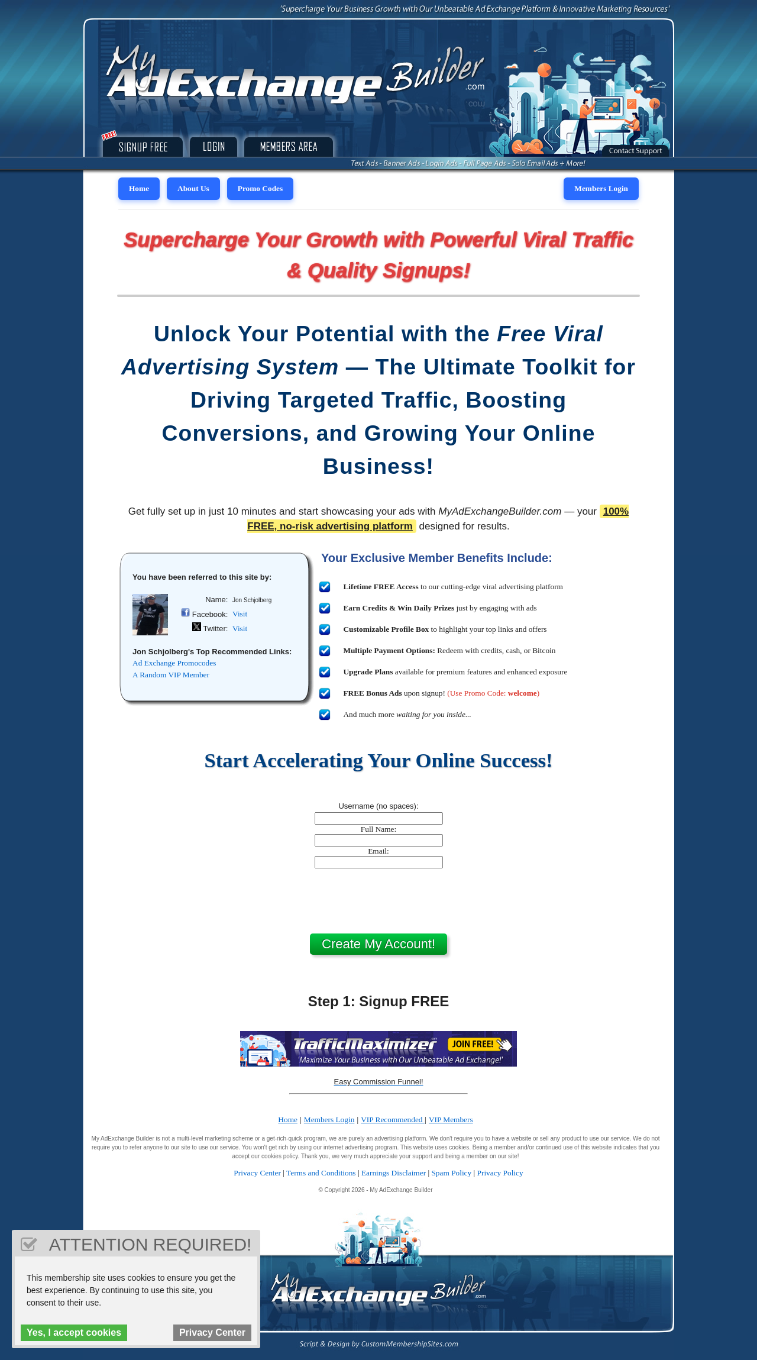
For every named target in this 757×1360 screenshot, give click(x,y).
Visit (239, 613)
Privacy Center (257, 1172)
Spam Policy (451, 1172)
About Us (193, 188)
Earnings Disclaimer (393, 1172)
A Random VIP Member (170, 674)
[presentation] (378, 901)
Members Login (601, 188)
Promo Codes (260, 188)
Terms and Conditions (321, 1172)
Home (139, 188)
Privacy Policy (500, 1172)
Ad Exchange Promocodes (174, 662)
